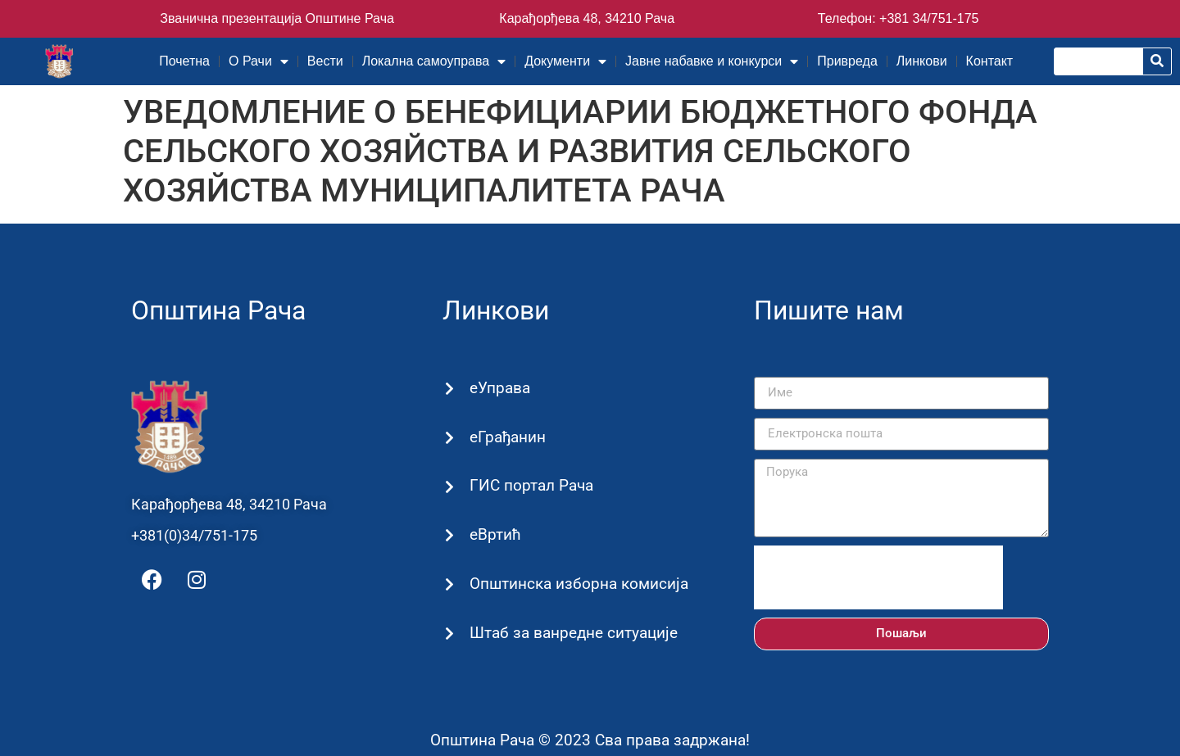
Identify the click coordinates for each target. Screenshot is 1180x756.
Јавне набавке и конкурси (711, 61)
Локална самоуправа (434, 61)
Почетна (184, 61)
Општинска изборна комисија (578, 583)
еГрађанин (507, 437)
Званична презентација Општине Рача (277, 18)
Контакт (990, 61)
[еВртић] (449, 536)
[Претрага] (1157, 61)
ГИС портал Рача (530, 485)
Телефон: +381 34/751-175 (898, 18)
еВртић (494, 534)
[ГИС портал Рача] (449, 487)
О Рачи (258, 61)
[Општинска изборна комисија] (449, 584)
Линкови (921, 61)
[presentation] (878, 577)
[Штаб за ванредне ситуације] (449, 634)
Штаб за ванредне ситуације (573, 632)
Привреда (847, 61)
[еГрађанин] (449, 438)
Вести (325, 61)
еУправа (499, 387)
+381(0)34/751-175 (194, 535)
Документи (565, 61)
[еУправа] (449, 389)
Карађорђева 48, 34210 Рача (586, 18)
